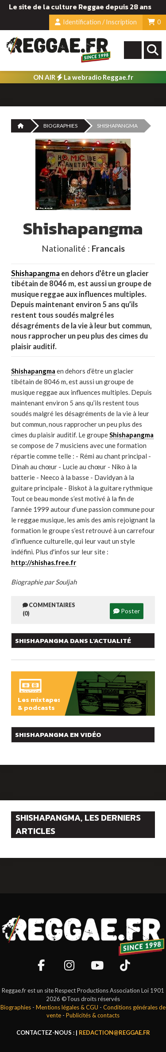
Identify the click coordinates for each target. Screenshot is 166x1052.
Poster (126, 611)
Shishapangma (35, 273)
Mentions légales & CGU (67, 1007)
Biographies (60, 125)
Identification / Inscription (96, 22)
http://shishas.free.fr (43, 562)
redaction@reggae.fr (114, 1032)
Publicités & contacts (93, 1015)
